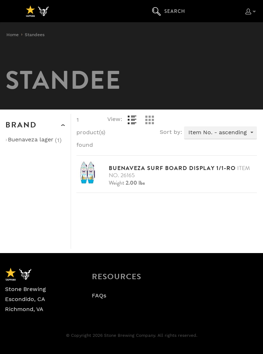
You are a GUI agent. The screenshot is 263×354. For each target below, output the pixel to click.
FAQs (99, 295)
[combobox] (220, 132)
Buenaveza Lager (30, 139)
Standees (34, 34)
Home (12, 34)
